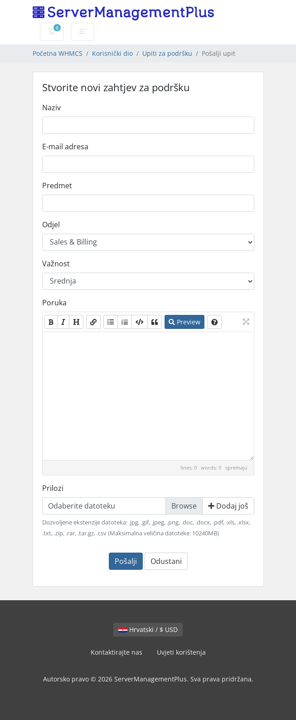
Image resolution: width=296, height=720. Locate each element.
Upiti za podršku (167, 53)
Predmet (57, 186)
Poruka (54, 303)
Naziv (51, 108)
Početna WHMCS (57, 53)
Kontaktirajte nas (116, 652)
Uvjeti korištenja (181, 652)
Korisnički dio (112, 53)
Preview (184, 322)
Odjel (51, 225)
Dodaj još (228, 506)
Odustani (166, 561)
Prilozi (52, 488)
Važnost (56, 264)
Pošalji (126, 561)
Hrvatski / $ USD (148, 629)
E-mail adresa (65, 147)
